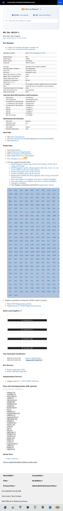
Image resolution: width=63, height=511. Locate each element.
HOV (38, 230)
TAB (48, 284)
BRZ (43, 205)
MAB (49, 248)
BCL (15, 201)
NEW (16, 255)
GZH (48, 226)
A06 (31, 190)
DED (26, 216)
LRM (43, 244)
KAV (32, 237)
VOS (26, 291)
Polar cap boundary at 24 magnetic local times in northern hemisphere (33, 179)
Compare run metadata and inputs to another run (22, 47)
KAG (16, 237)
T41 (10, 281)
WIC (54, 291)
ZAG (15, 295)
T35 (48, 277)
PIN (31, 263)
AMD (10, 194)
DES (32, 216)
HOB (16, 230)
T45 (31, 281)
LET (10, 244)
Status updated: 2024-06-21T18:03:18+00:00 (14, 38)
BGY (48, 201)
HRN (48, 230)
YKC (10, 295)
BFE (37, 201)
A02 (15, 190)
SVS (15, 273)
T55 (15, 284)
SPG (48, 270)
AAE (54, 190)
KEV (48, 237)
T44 (26, 281)
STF (59, 270)
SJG (10, 270)
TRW (38, 288)
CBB (48, 208)
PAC (15, 259)
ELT (43, 219)
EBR (37, 219)
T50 (59, 281)
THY (15, 288)
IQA (26, 234)
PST (48, 263)
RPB (26, 266)
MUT (54, 252)
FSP (43, 223)
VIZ (15, 291)
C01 (53, 205)
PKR (37, 263)
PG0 (59, 259)
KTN (43, 241)
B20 (53, 197)
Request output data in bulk (16, 369)
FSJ (37, 223)
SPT (53, 270)
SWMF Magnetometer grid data (21, 304)
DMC (49, 216)
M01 (15, 248)
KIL (59, 237)
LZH (10, 248)
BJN (59, 201)
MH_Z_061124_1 (13, 459)
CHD (16, 212)
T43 (21, 281)
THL (10, 288)
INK (15, 234)
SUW (10, 273)
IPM (21, 234)
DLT (43, 216)
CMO (38, 212)
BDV (21, 201)
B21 (59, 197)
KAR (27, 237)
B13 (26, 197)
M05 (26, 248)
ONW (54, 255)
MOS (38, 252)
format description (44, 139)
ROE (21, 266)
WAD (43, 291)
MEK (10, 252)
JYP (10, 237)
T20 (53, 273)
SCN (48, 266)
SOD (26, 270)
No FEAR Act (36, 481)
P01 (10, 259)
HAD (54, 226)
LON (32, 244)
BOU (16, 205)
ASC (54, 194)
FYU (54, 223)
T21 (59, 273)
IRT (31, 234)
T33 (43, 277)
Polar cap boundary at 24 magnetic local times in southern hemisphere (34, 181)
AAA (48, 190)
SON (37, 270)
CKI (21, 212)
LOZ (37, 244)
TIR (26, 288)
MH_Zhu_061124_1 (11, 32)
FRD (26, 223)
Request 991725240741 (34, 360)
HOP (26, 230)
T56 (21, 284)
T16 (37, 273)
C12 (31, 208)
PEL (48, 259)
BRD (26, 205)
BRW (38, 205)
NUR (38, 255)
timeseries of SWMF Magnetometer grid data (26, 306)
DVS (21, 219)
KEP (43, 237)
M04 (21, 248)
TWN (54, 288)
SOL (32, 270)
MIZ (21, 252)
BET (32, 201)
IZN (48, 234)
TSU (43, 288)
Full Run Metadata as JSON (37, 53)
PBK (37, 259)
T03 (26, 273)
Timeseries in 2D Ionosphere (25, 156)
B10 (10, 197)
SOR (43, 270)
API (31, 194)
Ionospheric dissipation (18, 183)
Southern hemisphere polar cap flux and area (25, 173)
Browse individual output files (17, 371)
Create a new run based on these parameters (21, 49)
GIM (21, 226)
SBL (43, 266)
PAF (21, 259)
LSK (53, 244)
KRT (32, 241)
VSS (37, 291)
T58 (31, 284)
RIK (10, 266)
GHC (16, 226)
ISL (37, 234)
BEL (26, 201)
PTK (53, 263)
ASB (48, 194)
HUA (54, 230)
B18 (43, 197)
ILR (10, 234)
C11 (26, 208)
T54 (10, 284)
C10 (21, 208)
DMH (54, 216)
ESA (48, 219)
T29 (21, 277)
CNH (48, 212)
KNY (16, 241)
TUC (48, 288)
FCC (10, 223)
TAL (53, 284)
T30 (26, 277)
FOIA (5, 481)
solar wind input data (18, 137)
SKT (15, 270)
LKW (27, 244)
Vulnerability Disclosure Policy (44, 486)
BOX (21, 205)
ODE (48, 255)
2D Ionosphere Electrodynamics (21, 154)
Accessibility (37, 475)
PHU (21, 263)
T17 (43, 273)
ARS (43, 194)
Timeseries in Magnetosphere (21, 152)
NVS (43, 255)
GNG (32, 226)
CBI (53, 208)
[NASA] (4, 2)
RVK (32, 266)
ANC (21, 194)
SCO (54, 266)
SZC (21, 273)
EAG (32, 219)
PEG (43, 259)
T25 (10, 277)
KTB (37, 241)
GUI (43, 226)
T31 (31, 277)
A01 (10, 190)
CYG (10, 216)
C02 (59, 205)
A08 (43, 190)
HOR (32, 230)
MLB (27, 252)
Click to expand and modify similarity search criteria (20, 462)
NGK (21, 255)
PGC (15, 263)
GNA (27, 226)
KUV (54, 241)
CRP (53, 212)
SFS (59, 266)
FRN (32, 223)
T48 (48, 281)
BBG (10, 201)
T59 (37, 284)
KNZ (21, 241)
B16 (37, 197)
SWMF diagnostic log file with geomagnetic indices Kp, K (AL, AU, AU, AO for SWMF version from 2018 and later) (35, 169)
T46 (37, 281)
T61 (43, 284)
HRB (43, 230)
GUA (38, 226)
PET (53, 259)
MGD (16, 252)
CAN (43, 208)
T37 (59, 277)
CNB (43, 212)
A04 (26, 190)
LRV (48, 244)
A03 (21, 190)
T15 (31, 273)
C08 (15, 208)
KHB (54, 237)
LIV (21, 244)
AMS (16, 194)
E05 (26, 219)
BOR (10, 205)
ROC (15, 266)
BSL (48, 205)
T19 (48, 273)
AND (27, 194)
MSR (43, 252)
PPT (43, 263)
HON (21, 230)
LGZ (15, 244)
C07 (10, 208)
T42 (15, 281)
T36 (53, 277)
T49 (53, 281)
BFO (43, 201)
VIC (10, 291)
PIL (26, 263)
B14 (31, 197)
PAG (26, 259)
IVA (43, 234)
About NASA (8, 475)
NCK (10, 255)
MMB (32, 252)
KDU (38, 237)
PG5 (10, 263)
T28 (15, 277)
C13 (37, 208)
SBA (37, 266)
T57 (26, 284)
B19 (48, 197)
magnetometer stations (46, 185)
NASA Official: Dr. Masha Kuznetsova (14, 501)
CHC (10, 212)
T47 (43, 281)
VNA (21, 291)
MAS (54, 248)
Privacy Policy (8, 486)
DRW (10, 219)
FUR (48, 223)
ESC (53, 219)
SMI (21, 270)
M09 (43, 248)
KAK (21, 237)
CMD (32, 212)
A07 (37, 190)
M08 (37, 248)
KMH (10, 241)
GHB (10, 226)
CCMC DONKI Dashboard (28, 381)
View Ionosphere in (17, 159)
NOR (32, 255)
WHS (49, 291)
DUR (16, 219)
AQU (38, 194)
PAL (31, 259)
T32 (37, 277)
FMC (21, 223)
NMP (27, 255)
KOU (27, 241)
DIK (37, 216)
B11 (15, 197)
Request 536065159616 (33, 358)
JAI (53, 234)
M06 (32, 248)
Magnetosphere (16, 150)
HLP (10, 230)
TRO (32, 288)
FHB (15, 223)
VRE (32, 291)
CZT (15, 216)
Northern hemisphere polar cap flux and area (25, 171)
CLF (26, 212)
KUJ (48, 241)
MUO (49, 252)
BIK (53, 201)
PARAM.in (14, 140)
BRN (32, 205)
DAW (21, 216)
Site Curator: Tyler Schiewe (11, 496)
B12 (21, 197)
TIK (21, 288)
